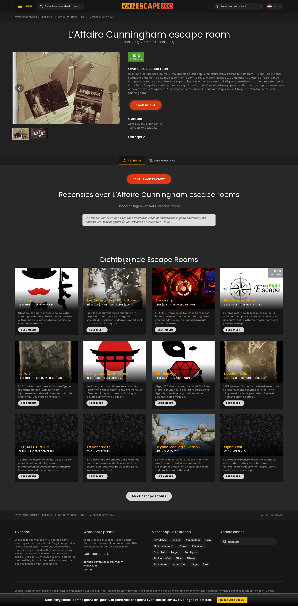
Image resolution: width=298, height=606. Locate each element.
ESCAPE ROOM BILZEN (42, 451)
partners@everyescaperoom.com (103, 561)
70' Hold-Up (166, 374)
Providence (160, 540)
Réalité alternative (239, 300)
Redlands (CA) (162, 558)
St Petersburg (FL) (164, 546)
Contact (88, 569)
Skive (179, 558)
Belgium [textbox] (233, 542)
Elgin (208, 540)
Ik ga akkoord (232, 600)
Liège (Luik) (47, 17)
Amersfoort (180, 564)
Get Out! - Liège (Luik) (71, 17)
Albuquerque (193, 540)
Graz (205, 564)
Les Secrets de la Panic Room (112, 300)
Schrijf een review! (149, 179)
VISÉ (89, 451)
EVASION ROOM (44, 304)
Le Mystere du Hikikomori (108, 374)
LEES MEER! (28, 329)
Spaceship (165, 300)
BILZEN (22, 451)
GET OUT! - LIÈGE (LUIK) (158, 42)
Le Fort (24, 374)
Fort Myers (191, 552)
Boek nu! (143, 105)
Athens (191, 558)
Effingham (198, 546)
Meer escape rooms (149, 496)
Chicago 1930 (30, 300)
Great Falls (160, 552)
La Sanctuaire (99, 447)
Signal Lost (233, 447)
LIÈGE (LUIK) (131, 42)
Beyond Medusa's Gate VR (178, 447)
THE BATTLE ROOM (34, 447)
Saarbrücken (161, 564)
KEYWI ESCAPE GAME (184, 304)
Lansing (176, 540)
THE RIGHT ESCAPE (251, 304)
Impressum (90, 565)
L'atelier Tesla (235, 374)
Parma (183, 546)
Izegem (175, 552)
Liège (195, 564)
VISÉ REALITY (102, 451)
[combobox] (239, 6)
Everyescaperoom (26, 17)
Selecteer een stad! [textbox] (233, 6)
